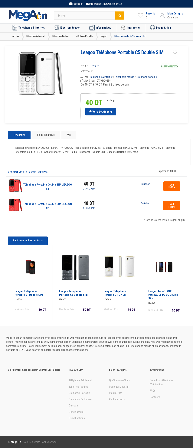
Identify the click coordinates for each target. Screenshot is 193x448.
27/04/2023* (89, 208)
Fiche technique (46, 135)
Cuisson (73, 405)
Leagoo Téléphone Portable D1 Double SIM (29, 292)
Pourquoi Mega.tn (119, 386)
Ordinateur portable (79, 393)
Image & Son (160, 27)
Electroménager (67, 27)
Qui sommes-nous (119, 380)
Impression (130, 27)
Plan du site (115, 393)
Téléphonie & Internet (28, 27)
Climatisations (77, 418)
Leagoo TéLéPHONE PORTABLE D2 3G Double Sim (163, 294)
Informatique (100, 27)
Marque (84, 65)
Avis (69, 135)
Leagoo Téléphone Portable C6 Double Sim (73, 292)
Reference (85, 71)
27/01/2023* (89, 188)
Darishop (145, 184)
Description (19, 135)
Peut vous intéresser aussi (28, 240)
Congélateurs (76, 411)
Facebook (77, 3)
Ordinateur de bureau (80, 399)
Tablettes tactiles (78, 386)
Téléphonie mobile (124, 76)
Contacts (155, 397)
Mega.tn (16, 442)
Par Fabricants (117, 399)
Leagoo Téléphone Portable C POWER (115, 292)
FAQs (152, 390)
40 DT (89, 184)
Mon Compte (175, 13)
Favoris (150, 13)
